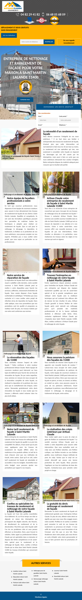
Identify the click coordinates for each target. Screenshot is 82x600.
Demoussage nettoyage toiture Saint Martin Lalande (41, 581)
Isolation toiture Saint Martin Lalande (19, 572)
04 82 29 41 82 (30, 14)
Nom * (40, 116)
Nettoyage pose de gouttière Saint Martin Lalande (40, 573)
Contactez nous (25, 100)
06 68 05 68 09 (55, 14)
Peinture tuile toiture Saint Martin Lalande (21, 584)
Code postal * (63, 116)
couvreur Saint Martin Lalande (60, 572)
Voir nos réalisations (9, 35)
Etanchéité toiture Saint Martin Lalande (61, 577)
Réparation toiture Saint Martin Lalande (20, 578)
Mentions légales (41, 597)
